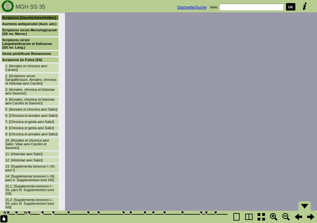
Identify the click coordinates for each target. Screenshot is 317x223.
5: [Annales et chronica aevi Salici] (31, 109)
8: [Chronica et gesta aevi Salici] (29, 128)
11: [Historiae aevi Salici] (23, 154)
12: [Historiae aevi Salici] (23, 160)
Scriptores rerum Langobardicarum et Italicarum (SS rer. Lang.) (27, 43)
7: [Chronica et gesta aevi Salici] (29, 122)
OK (290, 7)
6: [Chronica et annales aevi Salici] (31, 115)
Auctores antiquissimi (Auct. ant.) (29, 24)
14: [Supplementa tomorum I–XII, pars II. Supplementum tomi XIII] (30, 178)
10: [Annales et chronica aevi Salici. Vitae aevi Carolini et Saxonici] (27, 144)
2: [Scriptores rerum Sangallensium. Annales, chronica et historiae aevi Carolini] (30, 79)
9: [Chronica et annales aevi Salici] (31, 134)
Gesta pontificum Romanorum (26, 53)
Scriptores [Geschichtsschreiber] (29, 18)
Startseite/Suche (191, 7)
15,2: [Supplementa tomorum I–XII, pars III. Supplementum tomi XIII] (29, 203)
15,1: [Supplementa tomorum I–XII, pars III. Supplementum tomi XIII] (29, 189)
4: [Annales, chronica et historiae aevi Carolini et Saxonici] (30, 101)
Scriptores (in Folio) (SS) (22, 60)
